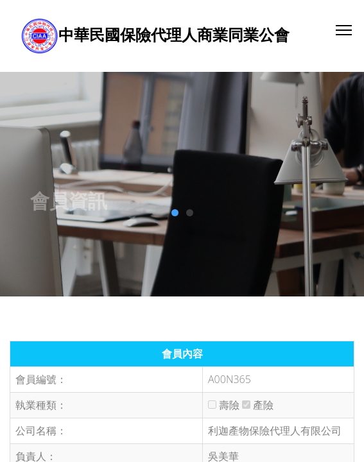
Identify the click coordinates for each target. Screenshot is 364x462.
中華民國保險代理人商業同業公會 (174, 34)
